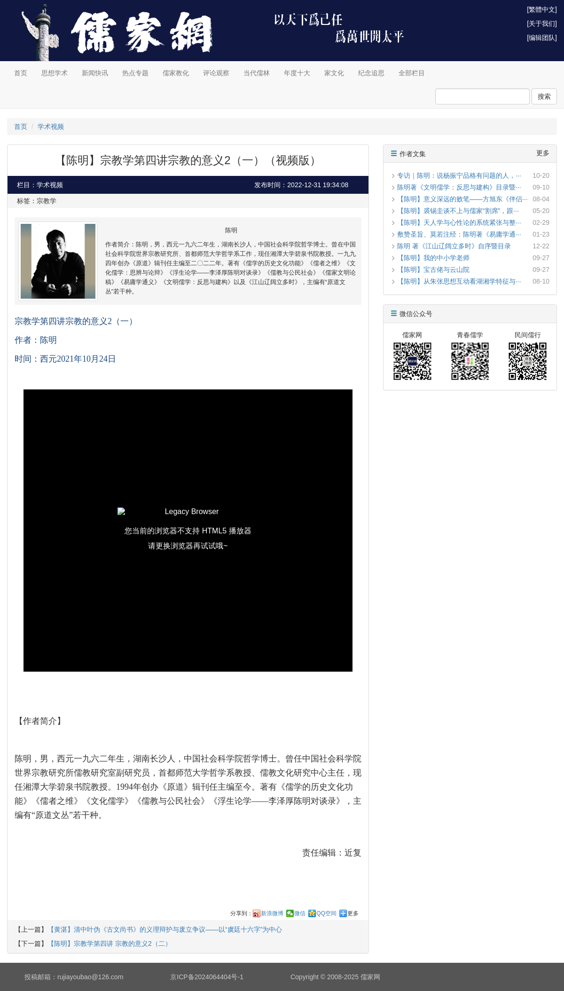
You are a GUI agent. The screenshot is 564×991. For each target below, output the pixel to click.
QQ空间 (326, 913)
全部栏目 (412, 73)
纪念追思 (371, 73)
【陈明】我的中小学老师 (433, 258)
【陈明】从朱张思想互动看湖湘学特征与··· (459, 281)
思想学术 (54, 73)
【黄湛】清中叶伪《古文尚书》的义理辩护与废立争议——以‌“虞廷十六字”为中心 (164, 929)
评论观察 (216, 73)
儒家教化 (176, 73)
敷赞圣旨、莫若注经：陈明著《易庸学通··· (459, 234)
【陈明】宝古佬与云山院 (433, 269)
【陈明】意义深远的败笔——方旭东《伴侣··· (462, 199)
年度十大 (297, 73)
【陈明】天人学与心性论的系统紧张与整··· (459, 222)
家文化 (334, 73)
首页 (20, 73)
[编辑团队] (542, 37)
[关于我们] (542, 23)
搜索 (544, 96)
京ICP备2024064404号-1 (206, 977)
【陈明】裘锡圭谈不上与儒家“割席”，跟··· (458, 210)
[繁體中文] (542, 9)
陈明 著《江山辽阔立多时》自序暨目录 (454, 246)
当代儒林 (256, 73)
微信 (300, 913)
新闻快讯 (95, 73)
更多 (353, 913)
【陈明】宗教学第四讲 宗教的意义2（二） (109, 943)
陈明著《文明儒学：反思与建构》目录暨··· (459, 187)
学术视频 (51, 126)
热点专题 (135, 73)
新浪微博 (272, 913)
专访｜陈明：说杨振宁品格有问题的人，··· (459, 175)
